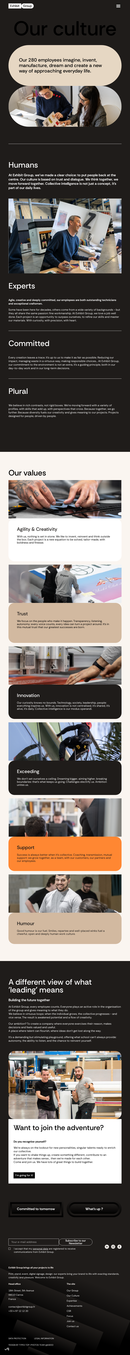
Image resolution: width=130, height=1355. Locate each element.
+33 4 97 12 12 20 (18, 1310)
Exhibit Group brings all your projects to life (30, 1267)
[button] (118, 6)
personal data (40, 1248)
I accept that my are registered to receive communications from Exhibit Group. (44, 1250)
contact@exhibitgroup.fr (21, 1306)
